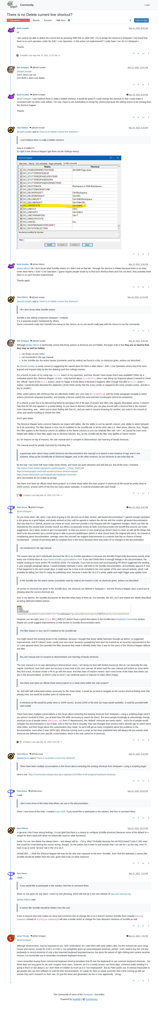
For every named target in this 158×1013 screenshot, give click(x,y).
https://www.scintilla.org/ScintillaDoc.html (62, 559)
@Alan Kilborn (37, 264)
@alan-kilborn (23, 268)
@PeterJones (36, 754)
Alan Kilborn (22, 128)
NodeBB (77, 999)
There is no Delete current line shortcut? (58, 132)
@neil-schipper (24, 98)
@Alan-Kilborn (24, 899)
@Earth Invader (38, 67)
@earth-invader (24, 71)
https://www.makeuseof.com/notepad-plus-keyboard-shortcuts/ (47, 474)
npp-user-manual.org (120, 894)
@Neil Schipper (38, 95)
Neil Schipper (23, 67)
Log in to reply (141, 20)
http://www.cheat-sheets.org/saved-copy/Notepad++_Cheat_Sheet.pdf (50, 468)
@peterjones (23, 758)
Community (27, 4)
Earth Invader (23, 28)
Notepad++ (88, 994)
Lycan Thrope (23, 936)
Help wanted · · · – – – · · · (18, 20)
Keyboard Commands (126, 619)
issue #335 (60, 811)
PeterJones (22, 507)
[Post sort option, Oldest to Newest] (130, 20)
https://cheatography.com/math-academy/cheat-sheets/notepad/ (47, 471)
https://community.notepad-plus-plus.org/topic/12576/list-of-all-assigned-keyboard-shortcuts (72, 774)
